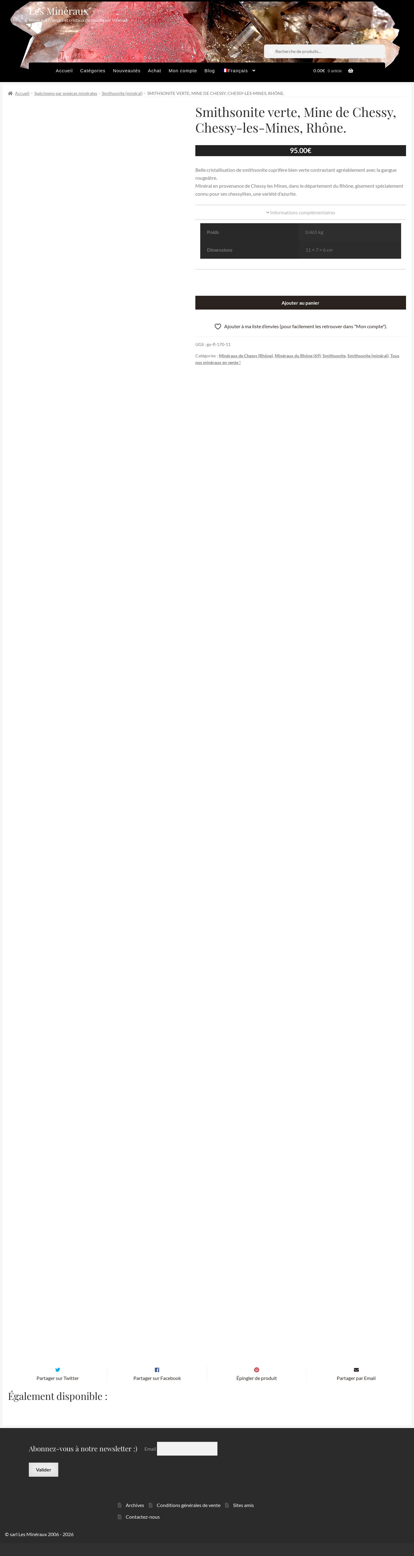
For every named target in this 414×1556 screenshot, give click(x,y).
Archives (135, 1518)
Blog (210, 70)
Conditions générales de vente (188, 1518)
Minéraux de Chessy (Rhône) (246, 355)
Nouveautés (126, 70)
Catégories (92, 70)
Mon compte (183, 70)
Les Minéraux (59, 10)
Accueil (64, 70)
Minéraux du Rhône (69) (298, 355)
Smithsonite (334, 355)
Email (150, 1461)
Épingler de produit (256, 1391)
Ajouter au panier (301, 303)
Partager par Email (356, 1391)
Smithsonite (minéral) (122, 93)
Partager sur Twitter (57, 1391)
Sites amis (243, 1518)
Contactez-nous (143, 1529)
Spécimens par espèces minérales (65, 93)
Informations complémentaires (300, 212)
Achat (154, 70)
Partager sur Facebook (157, 1391)
